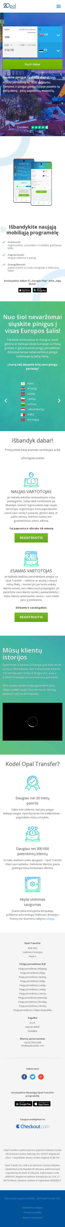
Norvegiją (30, 419)
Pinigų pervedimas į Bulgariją (32, 968)
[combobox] (50, 34)
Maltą (27, 414)
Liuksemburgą (32, 409)
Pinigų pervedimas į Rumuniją (32, 997)
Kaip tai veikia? (32, 1026)
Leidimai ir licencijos (32, 952)
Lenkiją (28, 398)
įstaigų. (50, 918)
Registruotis (31, 538)
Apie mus (32, 948)
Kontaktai (32, 1031)
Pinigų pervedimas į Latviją (33, 985)
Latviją (28, 393)
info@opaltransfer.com (32, 1045)
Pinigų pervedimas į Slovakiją (32, 1001)
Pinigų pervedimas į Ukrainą (32, 1006)
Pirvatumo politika (32, 1212)
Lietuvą (28, 403)
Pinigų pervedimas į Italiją (32, 981)
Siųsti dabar (33, 64)
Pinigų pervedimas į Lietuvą (32, 993)
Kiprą (27, 383)
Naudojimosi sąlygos (32, 1207)
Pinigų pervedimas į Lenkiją (32, 989)
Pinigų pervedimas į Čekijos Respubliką (33, 1010)
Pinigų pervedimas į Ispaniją (32, 977)
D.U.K (32, 1022)
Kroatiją (29, 388)
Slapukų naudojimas (32, 1217)
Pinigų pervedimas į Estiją (32, 972)
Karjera (32, 956)
